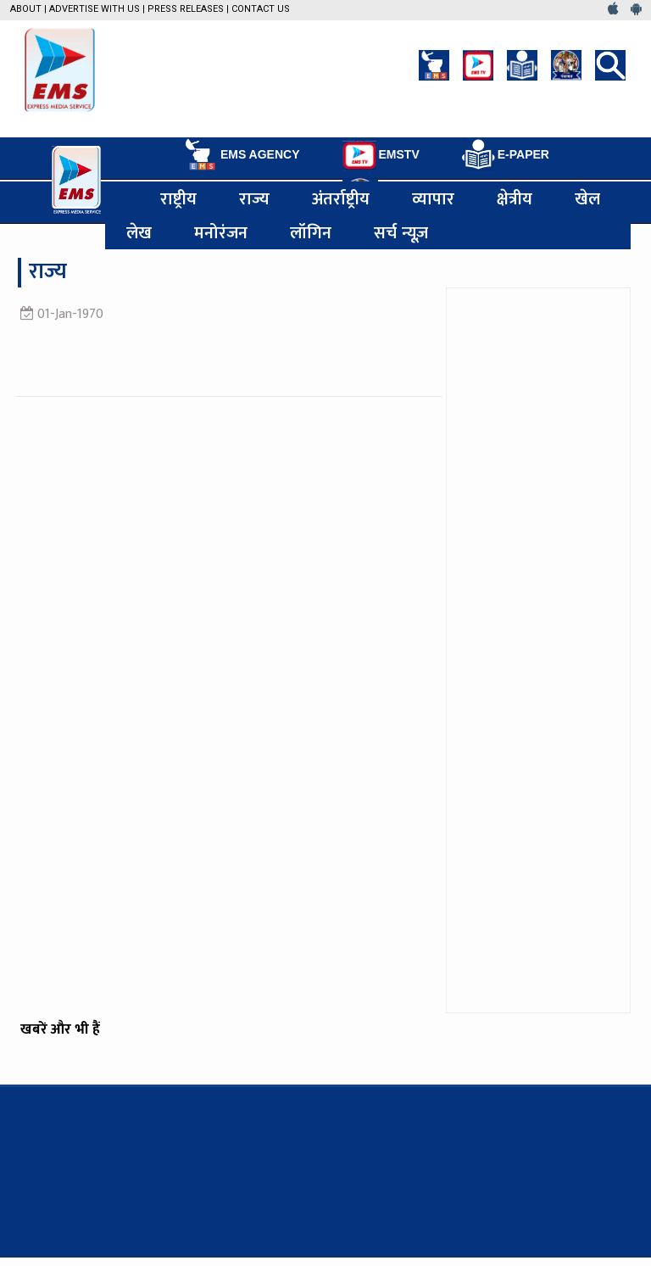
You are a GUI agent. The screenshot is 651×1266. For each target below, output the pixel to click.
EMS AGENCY (241, 154)
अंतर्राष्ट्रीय (341, 198)
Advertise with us (94, 8)
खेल (587, 198)
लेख (139, 232)
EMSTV (381, 155)
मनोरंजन (221, 232)
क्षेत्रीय (514, 198)
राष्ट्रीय (178, 198)
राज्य (254, 198)
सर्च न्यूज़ (401, 232)
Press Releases (185, 8)
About (26, 8)
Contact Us (260, 8)
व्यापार (433, 198)
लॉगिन (310, 232)
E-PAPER (505, 154)
